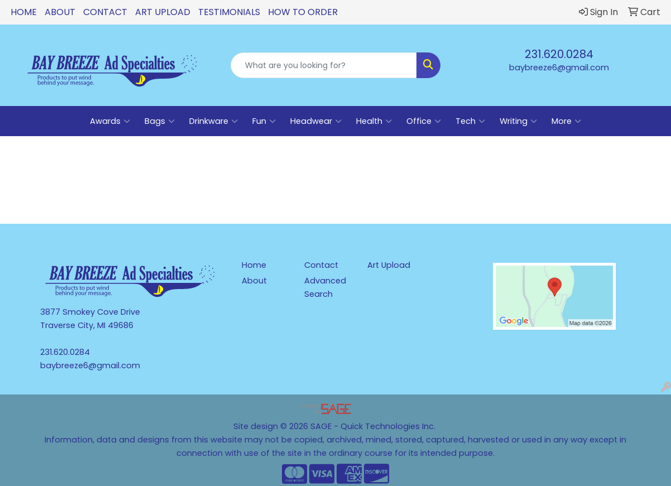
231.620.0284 (559, 54)
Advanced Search (325, 287)
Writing (518, 121)
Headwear (316, 121)
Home (24, 12)
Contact (105, 12)
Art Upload (162, 12)
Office (423, 121)
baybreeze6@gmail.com (559, 67)
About (60, 12)
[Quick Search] (324, 65)
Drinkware (213, 121)
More (566, 121)
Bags (160, 121)
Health (374, 121)
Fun (264, 121)
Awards (110, 121)
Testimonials (229, 12)
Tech (470, 121)
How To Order (303, 12)
